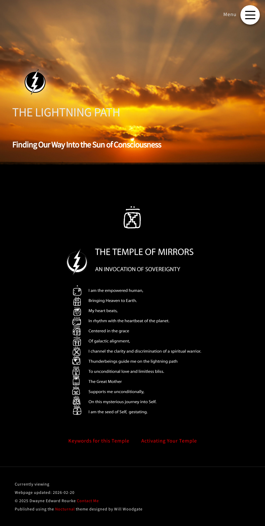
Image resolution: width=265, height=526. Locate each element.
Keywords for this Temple (99, 440)
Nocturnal (65, 508)
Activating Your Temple (169, 440)
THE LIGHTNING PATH (66, 112)
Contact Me (88, 500)
